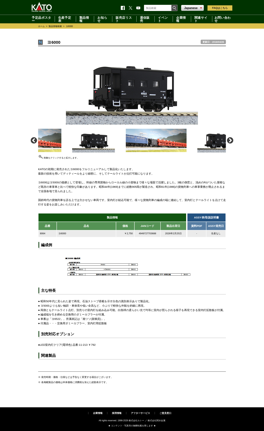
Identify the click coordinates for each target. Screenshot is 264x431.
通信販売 (145, 19)
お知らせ (102, 19)
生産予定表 (64, 19)
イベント (163, 19)
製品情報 (84, 19)
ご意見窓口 (165, 413)
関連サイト (200, 19)
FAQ (220, 7)
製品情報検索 (55, 26)
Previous (33, 140)
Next (229, 140)
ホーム (41, 26)
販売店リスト (124, 19)
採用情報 (117, 413)
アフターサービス (140, 413)
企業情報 (181, 19)
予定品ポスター (41, 19)
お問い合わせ (222, 19)
